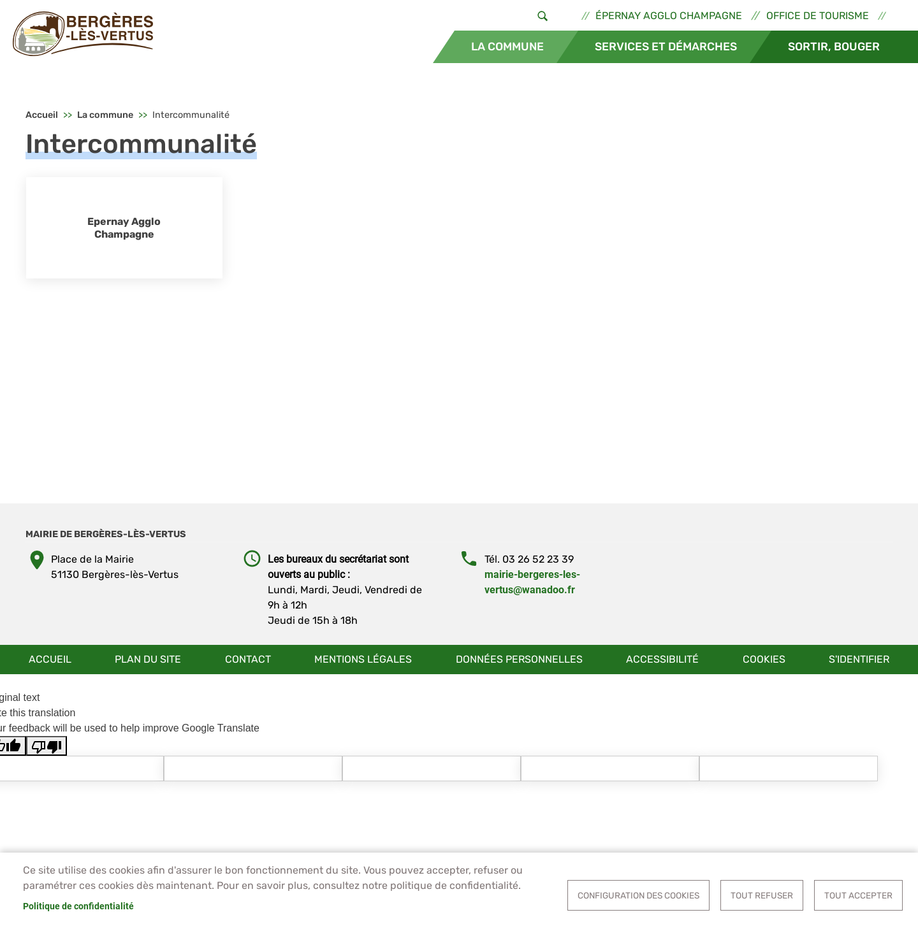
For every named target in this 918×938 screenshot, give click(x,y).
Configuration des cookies (638, 895)
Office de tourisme (817, 16)
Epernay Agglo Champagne (124, 227)
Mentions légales (363, 659)
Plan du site (148, 659)
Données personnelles (519, 659)
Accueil (42, 115)
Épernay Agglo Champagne (668, 16)
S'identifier (859, 659)
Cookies (764, 659)
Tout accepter (858, 895)
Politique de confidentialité (78, 906)
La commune (507, 46)
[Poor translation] (46, 746)
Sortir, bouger (834, 46)
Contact (248, 659)
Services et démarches (666, 46)
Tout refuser (762, 895)
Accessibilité (662, 659)
